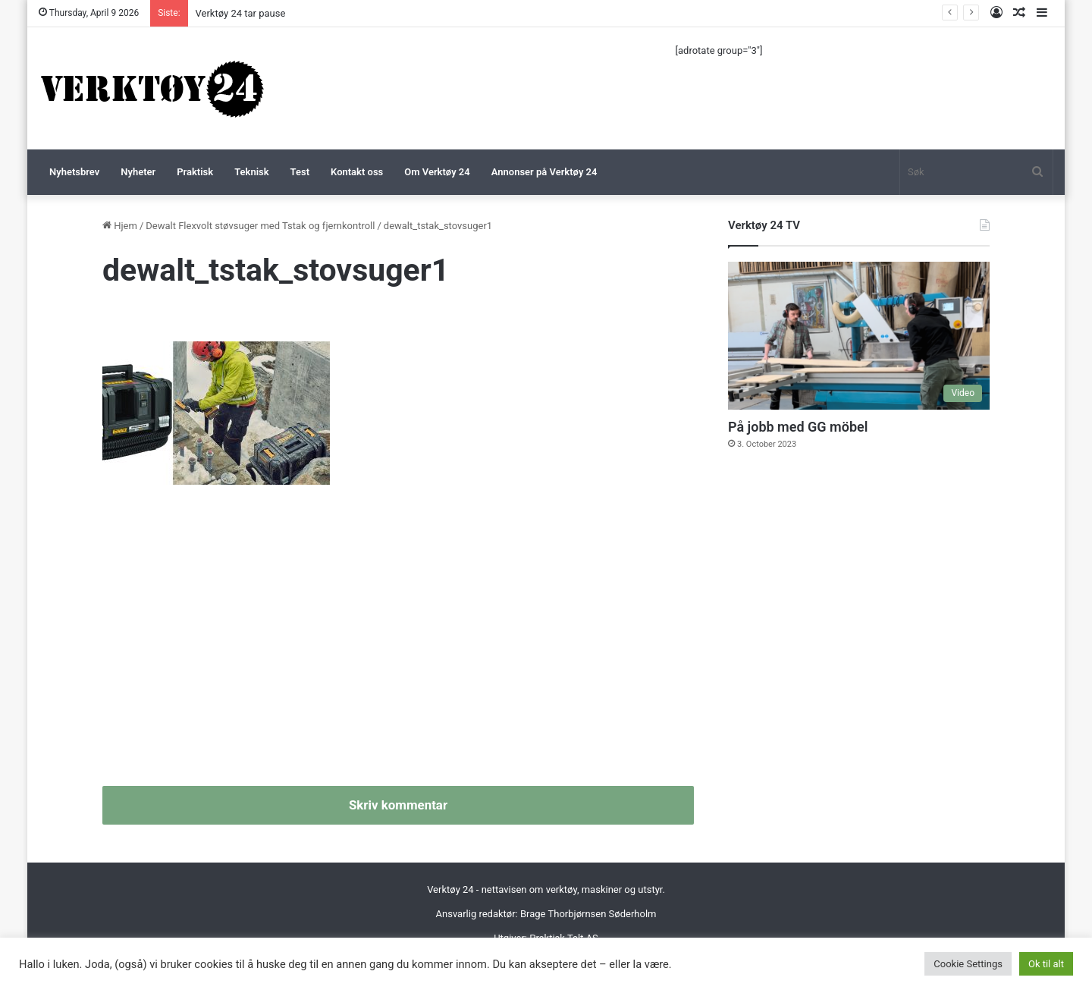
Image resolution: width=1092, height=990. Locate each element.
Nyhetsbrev (74, 172)
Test (299, 172)
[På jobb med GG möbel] (859, 336)
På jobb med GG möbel (798, 427)
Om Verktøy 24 (436, 172)
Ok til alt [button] (1046, 964)
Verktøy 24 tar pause (241, 13)
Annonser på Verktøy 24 (544, 172)
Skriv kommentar (398, 804)
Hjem (119, 225)
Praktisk (195, 172)
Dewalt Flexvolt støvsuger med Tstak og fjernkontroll (260, 225)
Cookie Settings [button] (968, 964)
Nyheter (138, 172)
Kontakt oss (357, 172)
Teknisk (251, 172)
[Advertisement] (398, 642)
